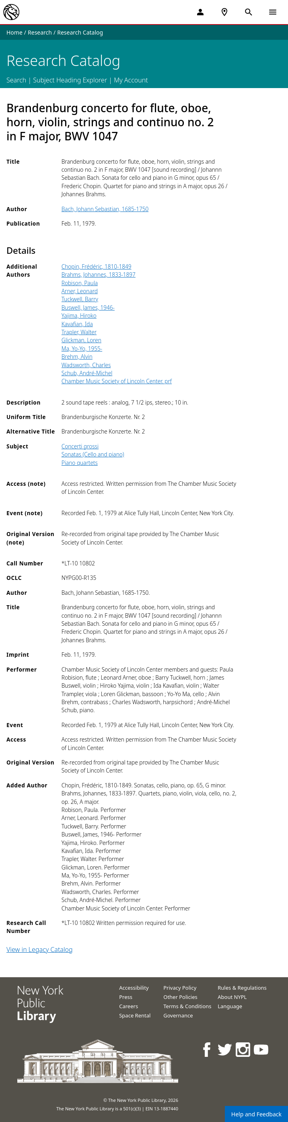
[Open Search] (249, 12)
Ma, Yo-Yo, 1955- (82, 348)
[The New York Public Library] (11, 12)
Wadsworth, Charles (86, 365)
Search (16, 80)
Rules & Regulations (242, 987)
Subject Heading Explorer (70, 80)
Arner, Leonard (80, 291)
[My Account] (200, 12)
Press (125, 997)
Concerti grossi (80, 446)
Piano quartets (80, 462)
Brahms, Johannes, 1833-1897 (99, 274)
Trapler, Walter (79, 332)
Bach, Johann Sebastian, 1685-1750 (105, 209)
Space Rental (134, 1015)
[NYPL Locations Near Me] (224, 12)
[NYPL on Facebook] (207, 1049)
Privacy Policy (179, 987)
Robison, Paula (80, 283)
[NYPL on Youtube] (261, 1049)
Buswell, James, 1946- (88, 307)
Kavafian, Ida (77, 324)
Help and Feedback (256, 1114)
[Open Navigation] (273, 12)
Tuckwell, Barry (80, 299)
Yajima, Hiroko (79, 315)
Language (230, 1006)
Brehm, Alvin (77, 356)
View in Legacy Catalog (39, 949)
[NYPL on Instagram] (243, 1049)
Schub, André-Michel (87, 373)
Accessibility (133, 987)
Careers (128, 1006)
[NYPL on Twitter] (225, 1049)
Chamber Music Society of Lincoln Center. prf (117, 381)
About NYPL (232, 997)
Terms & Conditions (187, 1006)
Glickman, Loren (81, 340)
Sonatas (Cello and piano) (93, 454)
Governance (178, 1015)
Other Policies (180, 997)
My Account (131, 80)
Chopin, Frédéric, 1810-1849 (97, 266)
